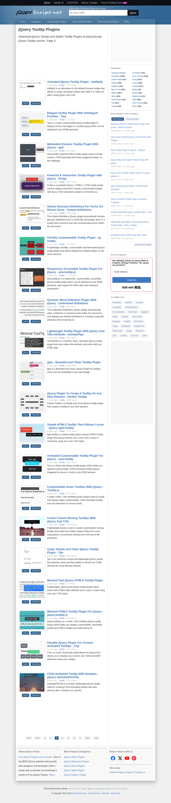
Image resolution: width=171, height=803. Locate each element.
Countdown (117, 307)
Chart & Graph (138, 76)
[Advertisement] (62, 60)
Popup (115, 326)
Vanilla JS (59, 3)
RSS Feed (115, 793)
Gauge (129, 331)
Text (113, 103)
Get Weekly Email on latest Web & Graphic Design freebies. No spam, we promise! (130, 262)
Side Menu (140, 331)
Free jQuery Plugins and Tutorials (40, 11)
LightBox (115, 86)
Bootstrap (116, 321)
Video (145, 336)
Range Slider (117, 331)
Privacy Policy (94, 793)
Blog (127, 22)
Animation (115, 76)
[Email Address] (131, 271)
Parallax (127, 321)
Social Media (116, 100)
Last (96, 738)
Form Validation (118, 312)
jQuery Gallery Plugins (75, 775)
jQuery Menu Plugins (74, 766)
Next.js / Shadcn (89, 3)
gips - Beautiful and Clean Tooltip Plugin (74, 362)
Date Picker (133, 312)
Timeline (123, 336)
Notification (126, 326)
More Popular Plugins (143, 245)
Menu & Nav (116, 90)
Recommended (132, 119)
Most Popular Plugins (82, 22)
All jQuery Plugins (118, 73)
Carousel (139, 303)
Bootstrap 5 (117, 303)
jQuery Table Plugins (74, 770)
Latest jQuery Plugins (56, 22)
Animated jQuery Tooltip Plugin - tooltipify (75, 81)
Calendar (124, 317)
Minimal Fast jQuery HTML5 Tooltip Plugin (75, 580)
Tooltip (62, 85)
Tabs (114, 336)
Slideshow (136, 96)
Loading (135, 86)
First (29, 738)
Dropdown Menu (131, 307)
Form (134, 80)
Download (35, 103)
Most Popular (118, 119)
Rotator (135, 93)
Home (22, 22)
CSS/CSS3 (72, 3)
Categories (36, 22)
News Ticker (137, 317)
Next (88, 738)
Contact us (140, 772)
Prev (37, 738)
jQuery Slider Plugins (74, 757)
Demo (25, 103)
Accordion (136, 73)
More (51, 775)
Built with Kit (131, 287)
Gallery (114, 83)
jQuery (47, 3)
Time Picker (138, 321)
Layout (135, 83)
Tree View (134, 336)
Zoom (134, 106)
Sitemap (105, 793)
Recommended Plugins (108, 22)
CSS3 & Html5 (117, 80)
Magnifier (144, 312)
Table (134, 100)
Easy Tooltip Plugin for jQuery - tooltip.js (128, 150)
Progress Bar (139, 326)
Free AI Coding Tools (114, 3)
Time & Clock (137, 103)
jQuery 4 (128, 303)
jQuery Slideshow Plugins (76, 761)
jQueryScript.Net (79, 793)
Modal (115, 317)
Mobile (135, 90)
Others (114, 93)
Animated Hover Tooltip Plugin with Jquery (129, 235)
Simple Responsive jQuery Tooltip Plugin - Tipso (131, 212)
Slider (113, 96)
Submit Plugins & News (121, 772)
